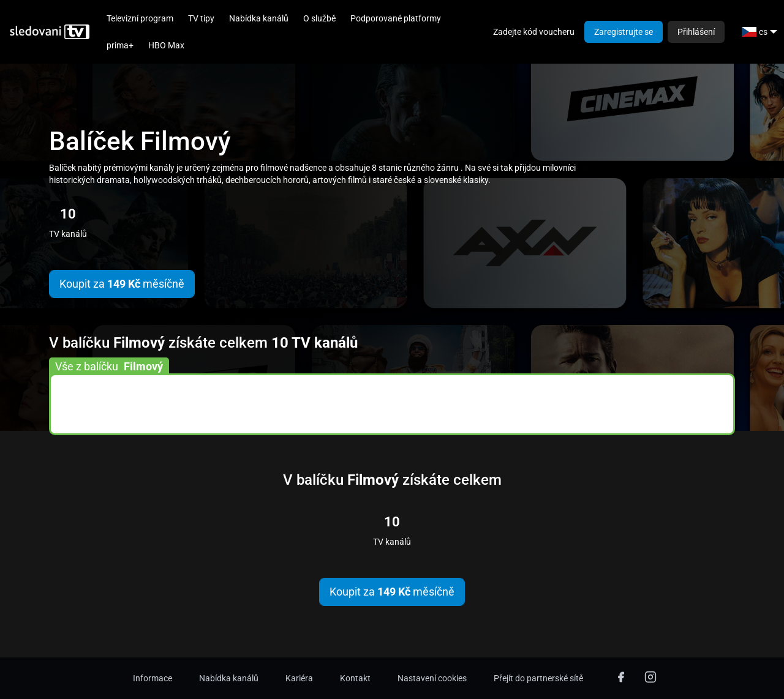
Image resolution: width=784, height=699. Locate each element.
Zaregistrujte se (623, 32)
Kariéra (299, 678)
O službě (319, 18)
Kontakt (355, 678)
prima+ (120, 45)
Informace (152, 678)
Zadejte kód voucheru (534, 32)
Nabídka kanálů (258, 18)
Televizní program (140, 18)
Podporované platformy (395, 18)
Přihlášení (696, 32)
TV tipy (201, 18)
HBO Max (166, 45)
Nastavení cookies (432, 678)
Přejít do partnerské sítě (538, 678)
